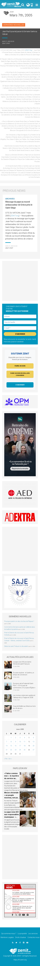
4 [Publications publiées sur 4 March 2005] (24, 737)
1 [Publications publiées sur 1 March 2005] (11, 737)
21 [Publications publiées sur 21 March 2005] (6, 750)
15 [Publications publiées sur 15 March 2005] (11, 746)
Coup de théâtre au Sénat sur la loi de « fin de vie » (24, 707)
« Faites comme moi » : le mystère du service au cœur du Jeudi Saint (11, 778)
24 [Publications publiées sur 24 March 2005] (20, 750)
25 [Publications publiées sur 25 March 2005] (24, 750)
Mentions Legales (7, 937)
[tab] (12, 886)
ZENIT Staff (6, 43)
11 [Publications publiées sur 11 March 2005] (24, 742)
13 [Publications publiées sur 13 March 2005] (33, 742)
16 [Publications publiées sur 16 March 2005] (15, 746)
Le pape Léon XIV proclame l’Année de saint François (22, 663)
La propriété (22, 934)
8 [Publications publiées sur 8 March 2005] (11, 742)
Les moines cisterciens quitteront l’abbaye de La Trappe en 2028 (24, 696)
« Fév (6, 759)
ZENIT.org (28, 50)
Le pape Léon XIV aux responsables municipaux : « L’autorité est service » (11, 817)
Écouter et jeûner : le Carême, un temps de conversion (23, 674)
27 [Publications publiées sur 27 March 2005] (33, 750)
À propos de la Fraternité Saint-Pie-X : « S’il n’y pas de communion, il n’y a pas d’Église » (24, 686)
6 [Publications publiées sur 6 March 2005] (33, 737)
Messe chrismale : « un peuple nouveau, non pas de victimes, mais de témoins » (11, 798)
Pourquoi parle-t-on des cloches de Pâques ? (19, 621)
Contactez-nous (33, 937)
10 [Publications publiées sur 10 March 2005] (20, 742)
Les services (33, 934)
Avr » (10, 759)
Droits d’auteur (20, 937)
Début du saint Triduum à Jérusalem (16, 646)
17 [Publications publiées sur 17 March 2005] (20, 746)
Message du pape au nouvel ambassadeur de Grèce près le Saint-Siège (18, 204)
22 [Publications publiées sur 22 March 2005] (11, 750)
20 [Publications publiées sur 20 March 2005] (33, 746)
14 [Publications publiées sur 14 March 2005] (6, 746)
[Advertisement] (20, 281)
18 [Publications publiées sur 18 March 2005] (24, 746)
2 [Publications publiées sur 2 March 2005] (15, 737)
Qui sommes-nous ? (8, 934)
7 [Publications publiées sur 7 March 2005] (6, 742)
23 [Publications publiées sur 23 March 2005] (15, 750)
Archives (10, 199)
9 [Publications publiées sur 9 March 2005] (15, 742)
